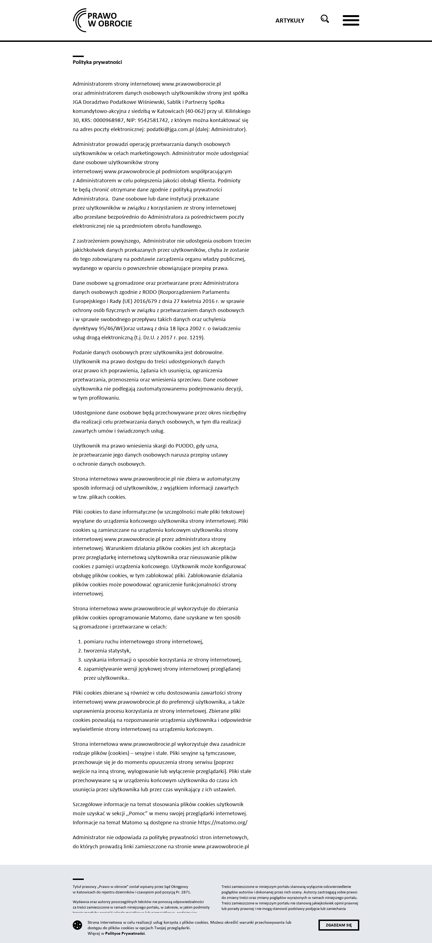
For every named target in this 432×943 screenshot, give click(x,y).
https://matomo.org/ (222, 822)
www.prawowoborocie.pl (190, 83)
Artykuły (290, 20)
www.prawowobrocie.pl (132, 171)
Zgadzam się (339, 925)
